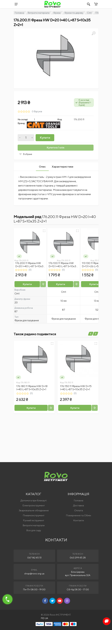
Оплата (78, 510)
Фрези (57, 12)
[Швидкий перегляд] (44, 230)
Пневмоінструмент (33, 515)
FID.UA (44, 618)
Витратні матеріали (38, 12)
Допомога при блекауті (33, 500)
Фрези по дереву (73, 12)
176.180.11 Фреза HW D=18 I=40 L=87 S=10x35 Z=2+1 (31, 388)
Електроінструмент (33, 505)
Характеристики (62, 166)
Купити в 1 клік (55, 147)
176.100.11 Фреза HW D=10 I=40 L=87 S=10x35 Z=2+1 (63, 266)
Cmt (89, 12)
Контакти (78, 520)
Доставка (78, 505)
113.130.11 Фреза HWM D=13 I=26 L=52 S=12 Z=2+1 (95, 266)
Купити (45, 137)
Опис (42, 166)
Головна (19, 12)
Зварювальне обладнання (34, 510)
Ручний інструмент (33, 520)
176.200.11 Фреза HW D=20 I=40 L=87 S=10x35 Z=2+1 (30, 266)
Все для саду (33, 530)
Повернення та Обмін (78, 515)
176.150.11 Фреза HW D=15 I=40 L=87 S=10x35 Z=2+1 (76, 388)
